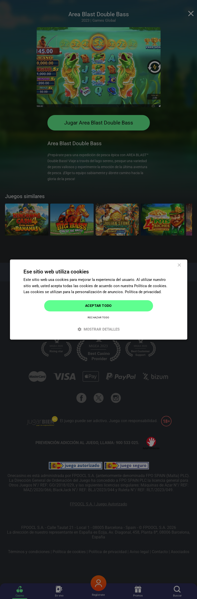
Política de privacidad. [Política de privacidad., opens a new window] (143, 292)
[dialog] (98, 299)
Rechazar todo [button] (98, 317)
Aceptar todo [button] (98, 306)
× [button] (179, 265)
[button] (98, 329)
